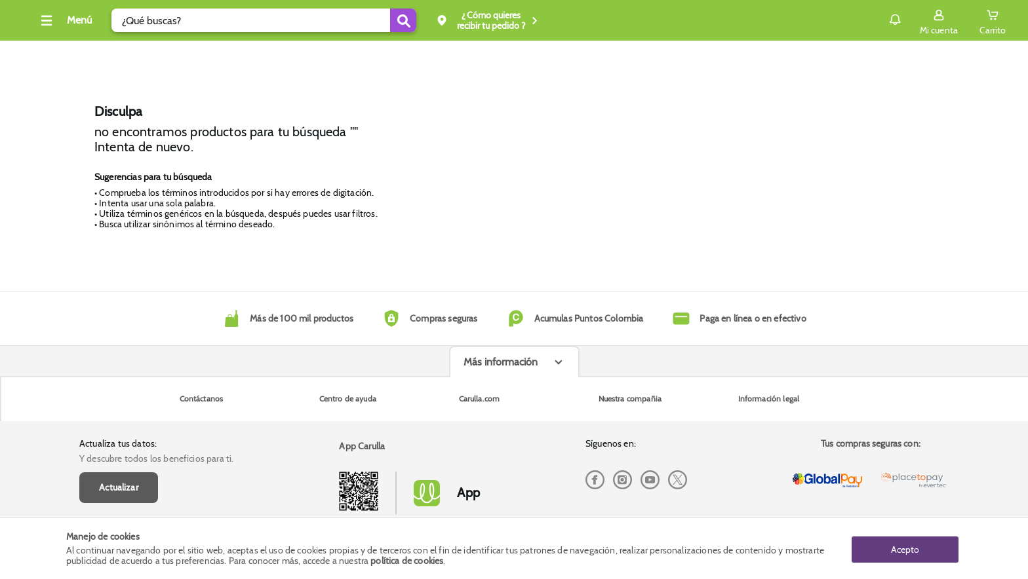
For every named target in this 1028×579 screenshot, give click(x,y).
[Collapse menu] (150, 20)
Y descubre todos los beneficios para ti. (156, 376)
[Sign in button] (872, 20)
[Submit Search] (489, 20)
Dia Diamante (307, 55)
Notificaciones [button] (810, 20)
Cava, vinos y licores (123, 55)
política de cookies (406, 561)
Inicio (375, 55)
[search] (349, 20)
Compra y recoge (759, 55)
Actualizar (118, 405)
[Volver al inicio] (91, 24)
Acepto (905, 548)
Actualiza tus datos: (118, 361)
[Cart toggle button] (926, 20)
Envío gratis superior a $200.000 (877, 55)
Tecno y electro (220, 55)
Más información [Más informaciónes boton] (501, 459)
